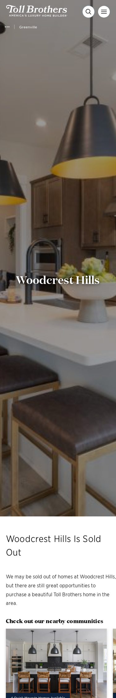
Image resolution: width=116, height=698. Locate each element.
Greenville (28, 27)
